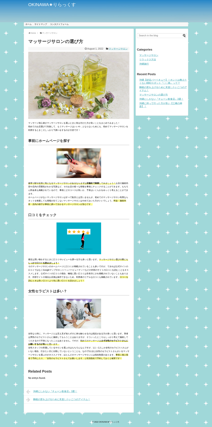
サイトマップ (40, 24)
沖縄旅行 (144, 64)
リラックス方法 (147, 59)
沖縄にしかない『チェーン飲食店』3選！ (51, 391)
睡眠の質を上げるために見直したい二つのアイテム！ (58, 399)
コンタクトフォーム (59, 24)
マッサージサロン (118, 48)
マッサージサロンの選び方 (153, 94)
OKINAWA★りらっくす (52, 4)
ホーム (28, 24)
